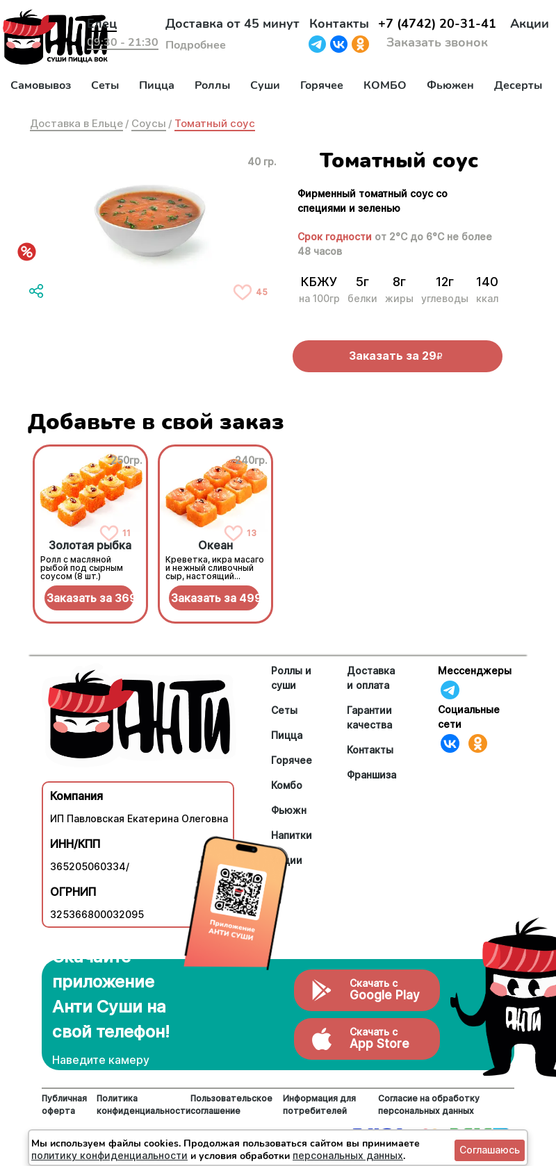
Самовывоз (40, 85)
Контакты (339, 23)
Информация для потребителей (319, 1104)
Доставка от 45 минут (232, 23)
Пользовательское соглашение (231, 1104)
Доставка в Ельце (76, 123)
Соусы (148, 123)
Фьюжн (288, 810)
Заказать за (90, 598)
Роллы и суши (291, 678)
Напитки (291, 835)
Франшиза (371, 775)
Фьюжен (450, 85)
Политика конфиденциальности (143, 1104)
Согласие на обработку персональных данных (429, 1104)
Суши (265, 85)
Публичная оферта (64, 1104)
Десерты (518, 85)
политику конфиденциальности (109, 1155)
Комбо (286, 785)
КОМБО (385, 85)
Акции (529, 23)
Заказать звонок (437, 42)
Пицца (156, 85)
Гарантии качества (369, 717)
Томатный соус (214, 123)
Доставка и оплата (371, 678)
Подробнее (195, 45)
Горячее (321, 85)
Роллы (212, 85)
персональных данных (348, 1155)
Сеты (105, 85)
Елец (102, 23)
